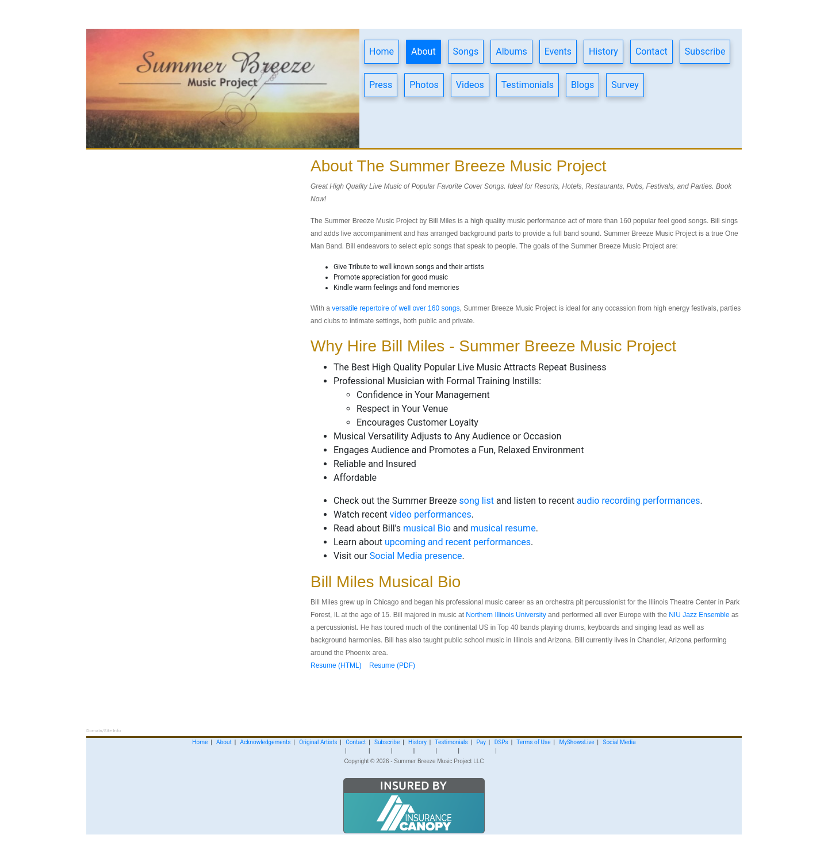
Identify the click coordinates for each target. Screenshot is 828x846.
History (603, 51)
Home (381, 51)
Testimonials (527, 84)
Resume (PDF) (392, 665)
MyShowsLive (576, 742)
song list (477, 500)
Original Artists (318, 742)
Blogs (582, 84)
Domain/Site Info (103, 730)
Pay (481, 742)
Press (380, 84)
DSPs (501, 742)
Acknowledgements (265, 742)
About (423, 51)
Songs (466, 51)
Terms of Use (533, 742)
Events (558, 51)
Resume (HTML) (336, 665)
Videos (470, 84)
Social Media (619, 742)
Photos (424, 84)
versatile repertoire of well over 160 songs (395, 308)
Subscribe (705, 51)
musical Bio (427, 528)
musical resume (502, 528)
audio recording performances (638, 500)
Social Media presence (416, 555)
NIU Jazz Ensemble (699, 615)
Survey (624, 84)
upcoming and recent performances (458, 542)
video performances (430, 514)
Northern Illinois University (506, 615)
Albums (511, 51)
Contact (651, 51)
